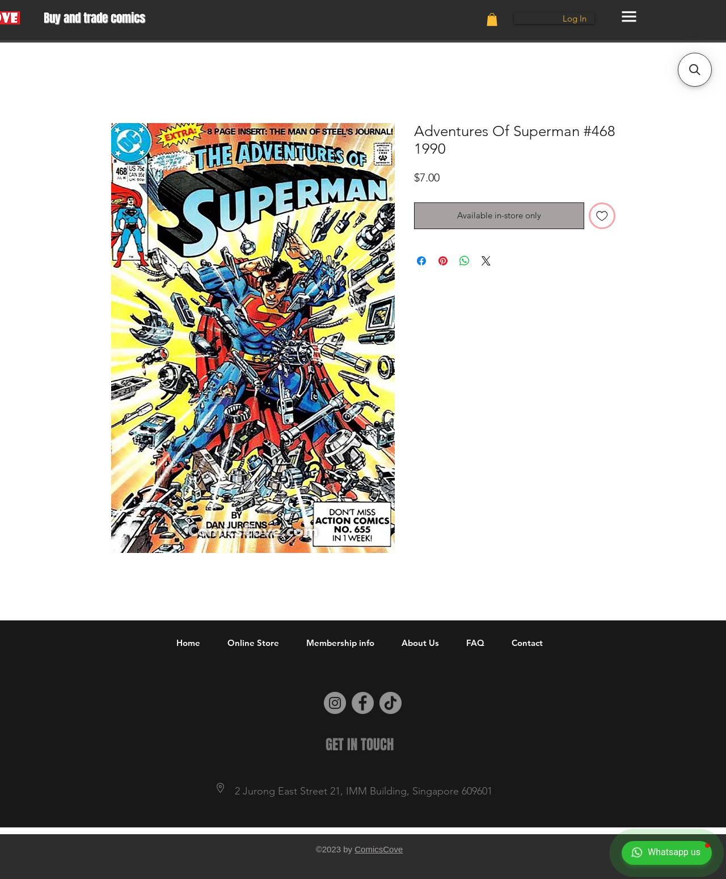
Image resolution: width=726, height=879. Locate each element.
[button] (492, 19)
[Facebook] (363, 703)
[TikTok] (390, 703)
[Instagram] (335, 703)
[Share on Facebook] (421, 261)
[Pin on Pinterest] (443, 261)
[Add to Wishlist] (602, 215)
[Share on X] (486, 261)
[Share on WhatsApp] (464, 261)
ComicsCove (378, 849)
